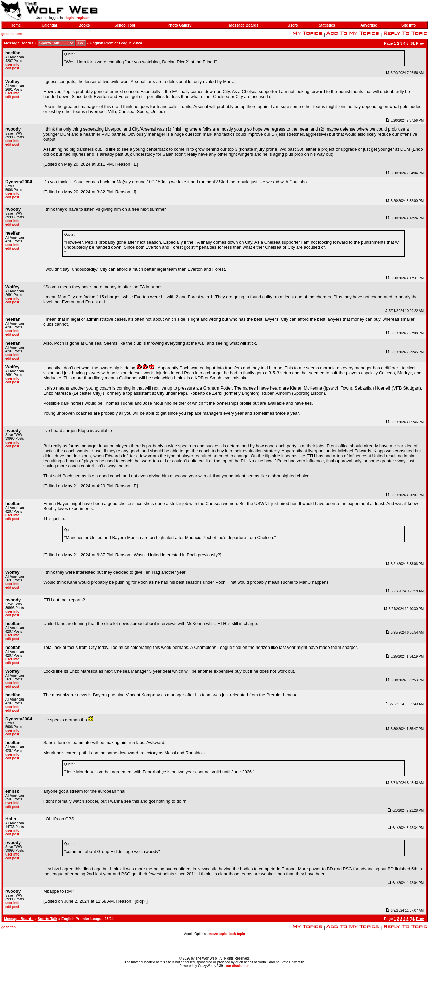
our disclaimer (237, 966)
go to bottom (11, 34)
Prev (420, 43)
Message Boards (243, 25)
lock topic (237, 934)
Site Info (408, 25)
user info (12, 64)
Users (293, 25)
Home (16, 25)
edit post (12, 68)
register (83, 18)
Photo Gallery (180, 25)
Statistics (327, 25)
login (70, 18)
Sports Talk (47, 919)
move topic (218, 934)
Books (84, 25)
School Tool (124, 25)
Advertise (368, 25)
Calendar (49, 25)
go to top (8, 927)
